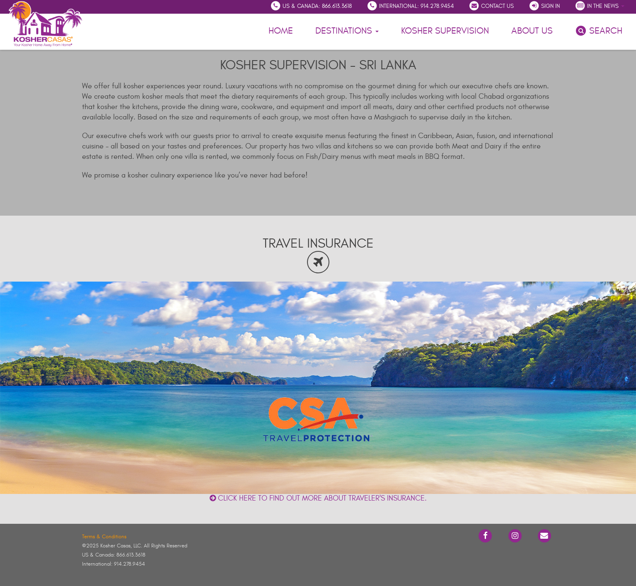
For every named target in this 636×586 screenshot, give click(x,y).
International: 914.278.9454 (410, 5)
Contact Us (491, 5)
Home (280, 30)
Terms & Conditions (104, 536)
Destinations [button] (347, 30)
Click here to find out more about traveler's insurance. (318, 498)
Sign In (544, 5)
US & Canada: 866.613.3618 (311, 5)
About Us (533, 29)
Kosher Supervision (445, 30)
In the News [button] (599, 5)
